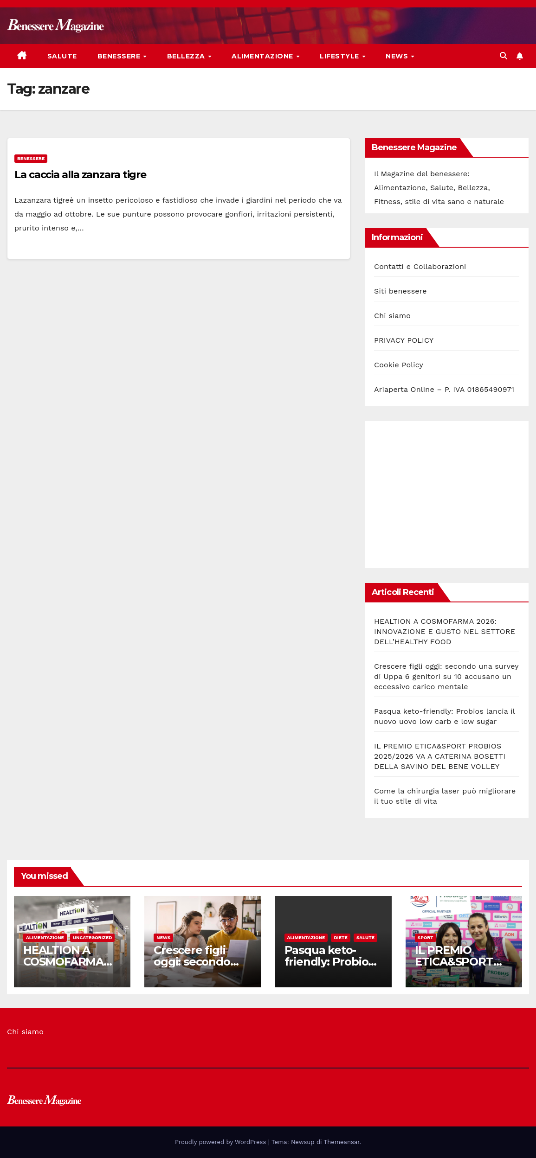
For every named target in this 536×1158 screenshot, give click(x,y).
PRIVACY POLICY (403, 340)
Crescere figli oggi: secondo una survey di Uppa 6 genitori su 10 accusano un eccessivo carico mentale (446, 676)
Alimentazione (263, 56)
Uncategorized (92, 937)
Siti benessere (400, 291)
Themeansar (342, 1142)
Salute (62, 56)
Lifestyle (340, 56)
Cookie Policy (398, 364)
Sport (425, 937)
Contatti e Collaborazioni (420, 266)
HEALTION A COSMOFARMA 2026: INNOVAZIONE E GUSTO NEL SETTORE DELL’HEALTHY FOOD (444, 631)
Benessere (119, 56)
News (398, 56)
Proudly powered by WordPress (221, 1142)
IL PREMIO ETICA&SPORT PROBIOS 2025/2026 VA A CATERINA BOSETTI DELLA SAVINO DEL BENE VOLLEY (439, 756)
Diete (341, 937)
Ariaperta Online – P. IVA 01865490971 (444, 389)
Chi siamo (392, 315)
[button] (503, 55)
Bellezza (187, 56)
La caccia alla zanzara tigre (80, 174)
